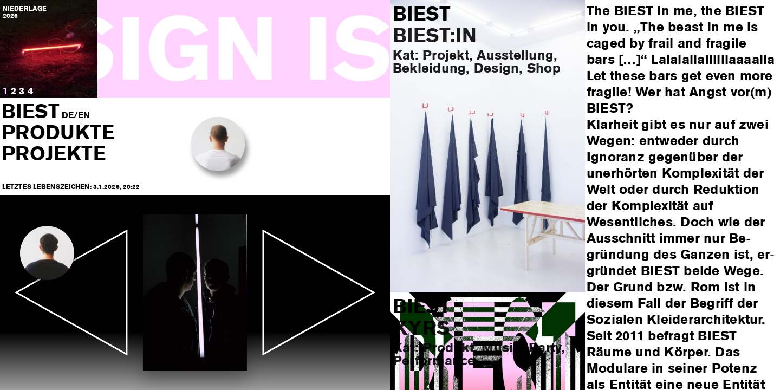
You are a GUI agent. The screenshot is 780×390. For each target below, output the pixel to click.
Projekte (54, 155)
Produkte (58, 133)
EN (84, 116)
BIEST (31, 112)
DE (68, 116)
